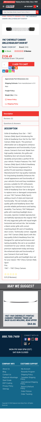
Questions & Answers (12, 123)
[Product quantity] (5, 65)
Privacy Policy (8, 386)
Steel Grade (7, 380)
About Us (6, 369)
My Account (28, 6)
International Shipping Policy (29, 383)
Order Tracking (26, 394)
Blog (4, 372)
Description (8, 114)
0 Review (27, 51)
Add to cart (21, 64)
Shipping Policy (27, 375)
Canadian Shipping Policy (28, 378)
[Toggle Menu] (4, 6)
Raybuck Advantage (10, 377)
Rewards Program (28, 372)
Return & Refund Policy (27, 387)
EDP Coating (7, 383)
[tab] (20, 113)
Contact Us (7, 375)
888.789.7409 (10, 336)
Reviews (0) (8, 118)
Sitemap (6, 389)
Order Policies (26, 391)
